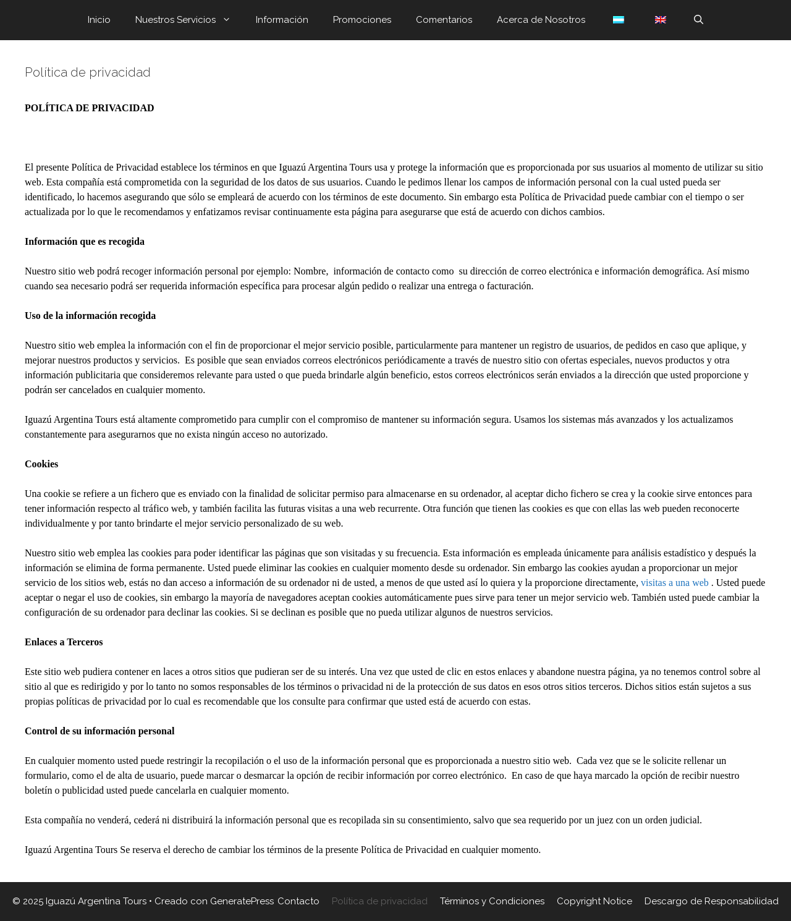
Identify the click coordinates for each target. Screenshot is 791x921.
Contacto (298, 901)
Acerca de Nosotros (541, 19)
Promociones (362, 19)
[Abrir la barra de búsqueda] (699, 20)
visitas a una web (676, 582)
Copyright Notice (594, 901)
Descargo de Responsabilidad (712, 901)
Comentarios (444, 19)
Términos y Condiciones (492, 901)
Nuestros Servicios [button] (189, 20)
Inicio (99, 19)
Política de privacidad (380, 901)
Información (282, 19)
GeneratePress (242, 901)
